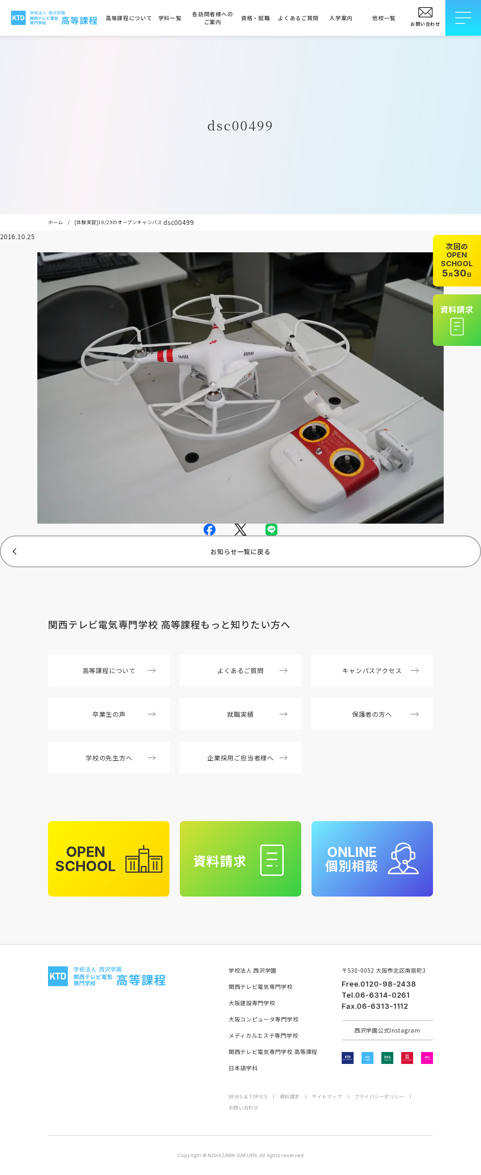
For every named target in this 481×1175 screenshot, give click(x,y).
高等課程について (127, 18)
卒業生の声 (124, 714)
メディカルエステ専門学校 (263, 1035)
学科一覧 (170, 18)
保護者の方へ (385, 714)
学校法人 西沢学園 (253, 970)
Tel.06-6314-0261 (376, 995)
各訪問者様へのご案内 (212, 18)
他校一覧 (384, 18)
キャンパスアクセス (380, 670)
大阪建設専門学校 (252, 1003)
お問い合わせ (244, 1107)
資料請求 (290, 1096)
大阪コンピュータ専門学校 (263, 1019)
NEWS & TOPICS (248, 1096)
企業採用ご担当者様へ (247, 757)
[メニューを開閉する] (463, 18)
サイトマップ (327, 1096)
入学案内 (341, 18)
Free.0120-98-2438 (379, 984)
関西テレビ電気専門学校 (261, 987)
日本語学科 (243, 1068)
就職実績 (257, 714)
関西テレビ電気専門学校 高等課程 (273, 1052)
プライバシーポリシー (379, 1096)
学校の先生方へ (121, 757)
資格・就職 (255, 18)
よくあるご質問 (298, 18)
